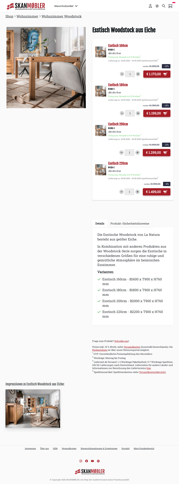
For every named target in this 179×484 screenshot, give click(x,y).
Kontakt (126, 448)
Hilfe (55, 448)
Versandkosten (132, 346)
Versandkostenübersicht (152, 372)
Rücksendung (99, 350)
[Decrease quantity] (122, 74)
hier (149, 368)
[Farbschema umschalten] (157, 6)
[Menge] (130, 74)
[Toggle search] (164, 6)
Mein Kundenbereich (144, 448)
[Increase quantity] (138, 74)
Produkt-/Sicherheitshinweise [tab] (129, 223)
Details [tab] (99, 223)
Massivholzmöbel (66, 6)
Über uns (44, 448)
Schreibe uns (121, 341)
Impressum (30, 448)
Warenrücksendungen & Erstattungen (99, 448)
